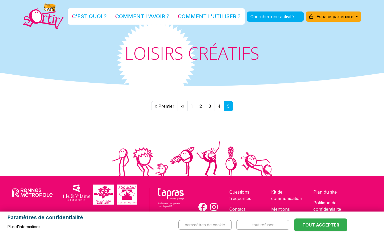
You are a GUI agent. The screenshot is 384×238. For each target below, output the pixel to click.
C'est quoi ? (107, 17)
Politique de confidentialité (327, 206)
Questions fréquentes (240, 195)
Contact (237, 209)
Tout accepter (320, 225)
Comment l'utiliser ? (197, 17)
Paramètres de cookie (205, 224)
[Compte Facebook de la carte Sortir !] (202, 207)
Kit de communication (286, 195)
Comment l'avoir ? (147, 17)
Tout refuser (263, 224)
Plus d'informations (23, 227)
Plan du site (325, 192)
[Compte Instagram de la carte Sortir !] (214, 207)
